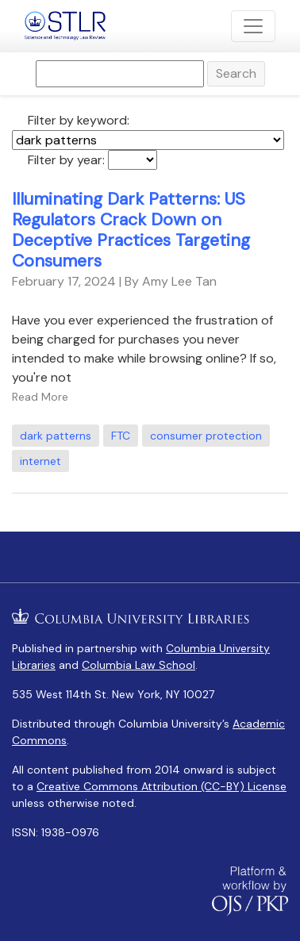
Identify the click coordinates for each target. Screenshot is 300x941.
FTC (120, 435)
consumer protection (206, 435)
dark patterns (55, 435)
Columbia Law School (138, 665)
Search (236, 73)
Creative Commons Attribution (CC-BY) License (162, 786)
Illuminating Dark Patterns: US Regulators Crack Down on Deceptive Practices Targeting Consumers (131, 230)
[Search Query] (120, 73)
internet (40, 461)
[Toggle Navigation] (253, 26)
